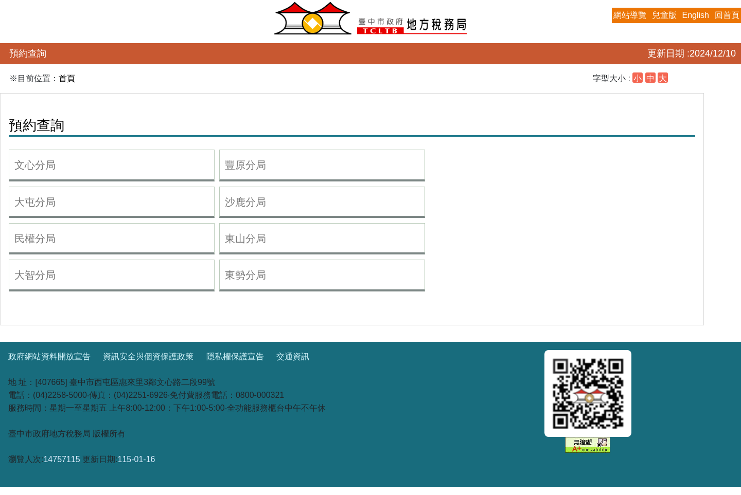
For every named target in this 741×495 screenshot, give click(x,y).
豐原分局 (245, 165)
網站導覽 (629, 15)
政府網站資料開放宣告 (49, 356)
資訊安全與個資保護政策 (148, 356)
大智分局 (35, 275)
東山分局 (245, 238)
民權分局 (35, 238)
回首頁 (727, 15)
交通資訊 (292, 356)
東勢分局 (245, 275)
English (695, 15)
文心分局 (35, 165)
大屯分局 (35, 202)
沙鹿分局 (245, 202)
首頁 (67, 78)
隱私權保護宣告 (235, 356)
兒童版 (664, 15)
